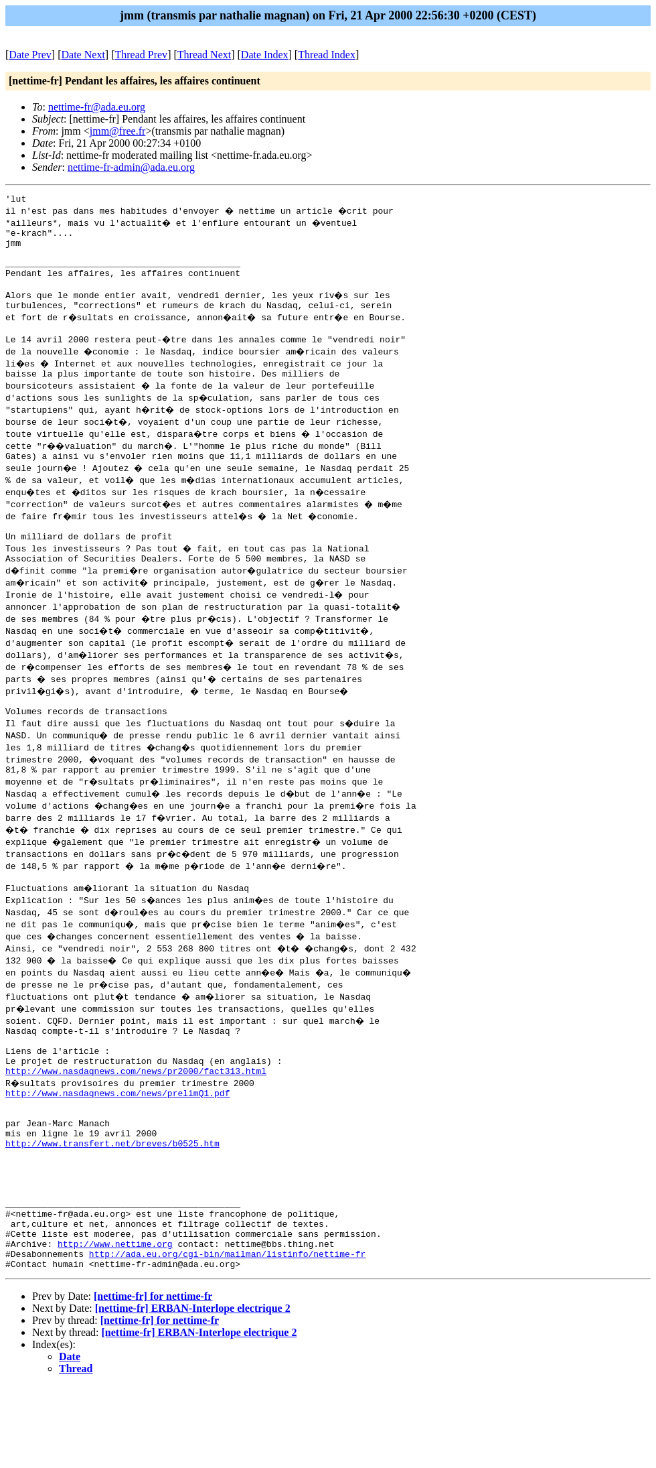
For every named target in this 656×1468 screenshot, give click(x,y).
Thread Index (326, 54)
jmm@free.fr (118, 131)
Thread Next (204, 54)
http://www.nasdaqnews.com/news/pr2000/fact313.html (135, 1117)
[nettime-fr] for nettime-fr (153, 1378)
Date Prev (30, 54)
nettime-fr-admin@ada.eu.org (131, 167)
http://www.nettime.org (115, 1322)
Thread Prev (140, 54)
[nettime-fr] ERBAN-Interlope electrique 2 (193, 1390)
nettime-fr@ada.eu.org (96, 107)
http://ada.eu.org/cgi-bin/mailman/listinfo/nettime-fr (227, 1334)
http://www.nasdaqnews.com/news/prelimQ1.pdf (117, 1141)
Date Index (265, 54)
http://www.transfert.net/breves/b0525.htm (112, 1201)
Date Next (83, 54)
